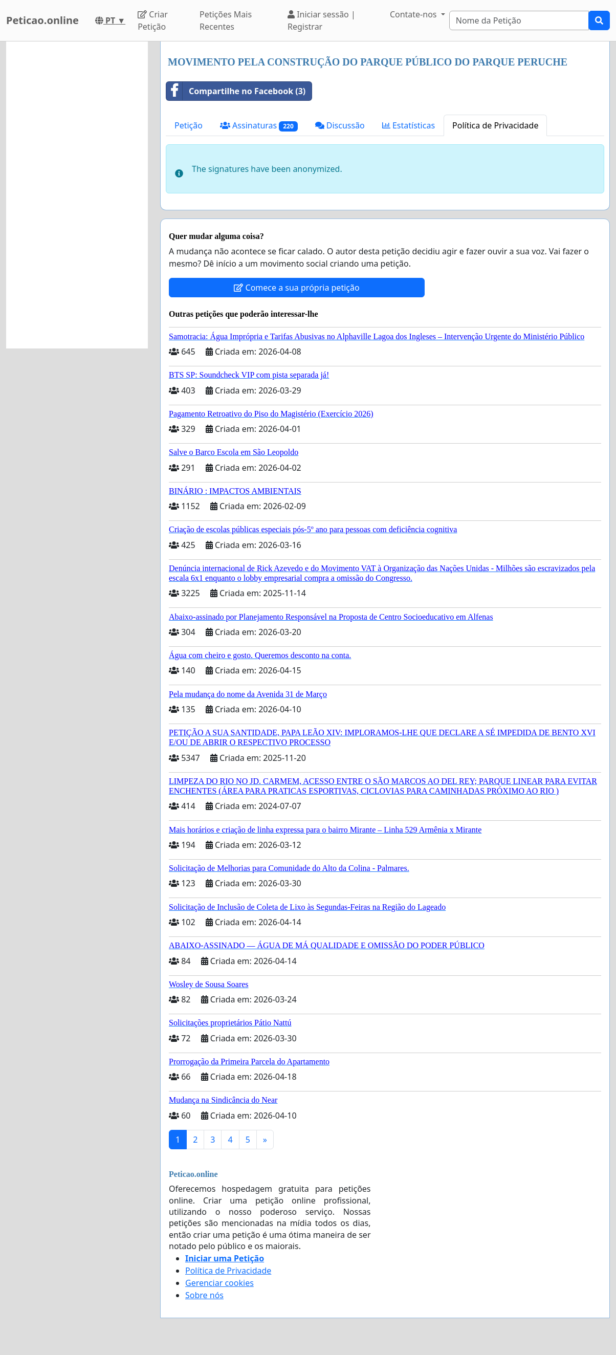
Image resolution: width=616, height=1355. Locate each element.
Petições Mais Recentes (226, 20)
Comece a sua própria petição (296, 287)
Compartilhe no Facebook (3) (235, 91)
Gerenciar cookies (219, 1282)
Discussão (340, 125)
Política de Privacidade (495, 125)
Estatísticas (408, 125)
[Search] (519, 20)
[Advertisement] (77, 194)
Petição (188, 125)
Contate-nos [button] (414, 14)
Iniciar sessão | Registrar (322, 20)
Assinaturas (259, 126)
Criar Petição (153, 20)
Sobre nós (204, 1295)
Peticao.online (42, 20)
